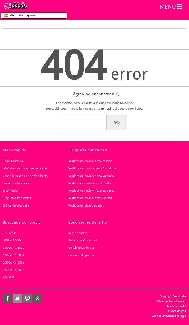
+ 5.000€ (8, 277)
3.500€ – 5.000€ (13, 270)
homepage (86, 109)
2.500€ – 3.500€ (13, 262)
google (37, 298)
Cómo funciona (13, 161)
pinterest (27, 298)
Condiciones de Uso (81, 248)
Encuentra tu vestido (16, 183)
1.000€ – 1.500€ (13, 248)
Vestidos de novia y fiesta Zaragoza (91, 191)
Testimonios (11, 191)
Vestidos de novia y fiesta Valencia (91, 176)
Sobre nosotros (78, 233)
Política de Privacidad (82, 240)
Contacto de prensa (81, 255)
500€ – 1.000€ (12, 240)
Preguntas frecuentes (17, 198)
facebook (7, 298)
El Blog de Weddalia (16, 205)
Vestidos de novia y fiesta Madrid (90, 161)
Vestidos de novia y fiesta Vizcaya (90, 198)
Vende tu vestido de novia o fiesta (25, 176)
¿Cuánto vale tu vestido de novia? (25, 168)
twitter (17, 298)
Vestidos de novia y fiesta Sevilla (89, 183)
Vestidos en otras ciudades (86, 205)
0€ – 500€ (9, 233)
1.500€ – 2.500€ (13, 255)
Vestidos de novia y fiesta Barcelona (92, 168)
